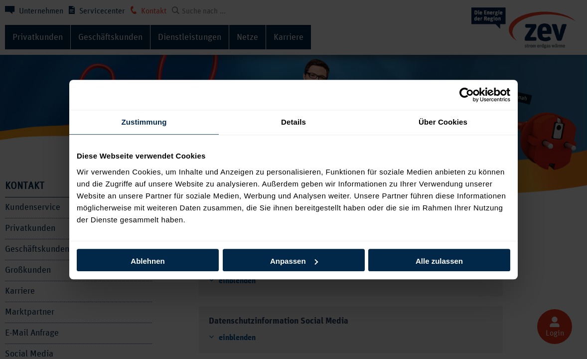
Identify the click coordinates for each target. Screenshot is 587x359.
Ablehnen (147, 261)
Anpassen (294, 261)
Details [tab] (293, 122)
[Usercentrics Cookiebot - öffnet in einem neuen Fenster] (466, 94)
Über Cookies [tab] (443, 122)
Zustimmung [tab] (144, 122)
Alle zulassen (439, 261)
